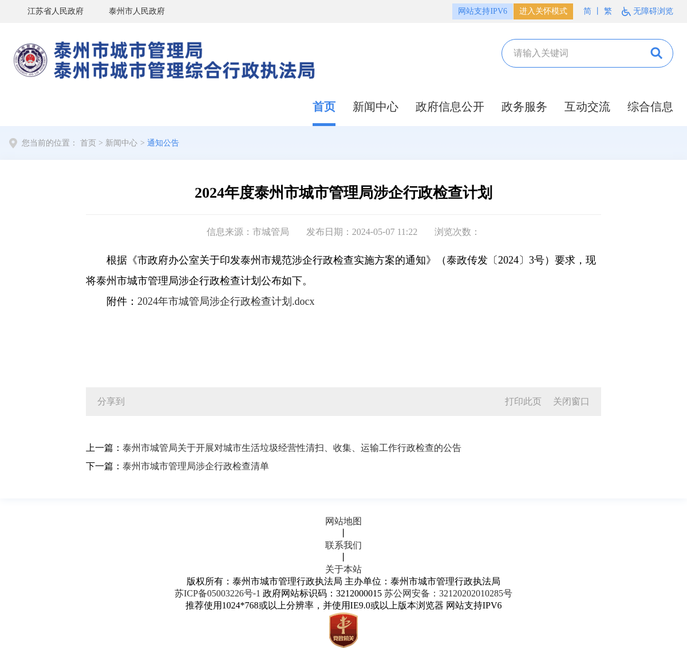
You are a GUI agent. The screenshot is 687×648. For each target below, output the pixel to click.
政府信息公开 (450, 106)
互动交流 (587, 106)
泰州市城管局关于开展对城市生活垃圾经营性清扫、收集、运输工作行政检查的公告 (292, 448)
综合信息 (650, 106)
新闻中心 (375, 106)
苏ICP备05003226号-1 (217, 593)
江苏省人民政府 (49, 12)
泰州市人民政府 (130, 12)
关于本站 (343, 569)
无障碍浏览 (653, 11)
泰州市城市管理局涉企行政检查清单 (196, 466)
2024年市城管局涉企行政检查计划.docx (226, 301)
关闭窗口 (571, 401)
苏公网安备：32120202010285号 (448, 593)
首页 (324, 106)
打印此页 (523, 401)
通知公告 (163, 143)
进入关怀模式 (543, 11)
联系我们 (343, 545)
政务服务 (524, 106)
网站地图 (343, 521)
